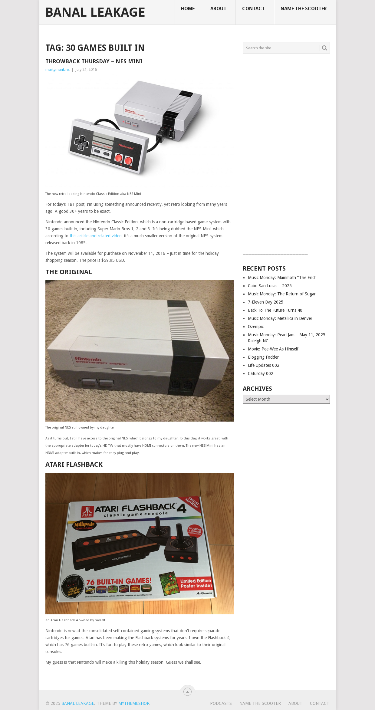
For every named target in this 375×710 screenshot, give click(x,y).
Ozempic (256, 326)
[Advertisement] (286, 159)
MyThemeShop (133, 703)
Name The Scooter (304, 9)
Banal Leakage (95, 12)
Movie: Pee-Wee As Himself (273, 349)
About (218, 9)
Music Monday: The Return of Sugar (282, 293)
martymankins (57, 69)
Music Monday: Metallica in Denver (280, 318)
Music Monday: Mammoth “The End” (282, 277)
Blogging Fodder (263, 357)
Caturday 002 (260, 373)
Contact (253, 9)
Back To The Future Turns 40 (275, 310)
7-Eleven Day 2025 (265, 302)
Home (188, 9)
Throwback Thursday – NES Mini (94, 61)
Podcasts (221, 703)
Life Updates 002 (263, 365)
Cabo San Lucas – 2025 (270, 285)
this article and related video (96, 235)
